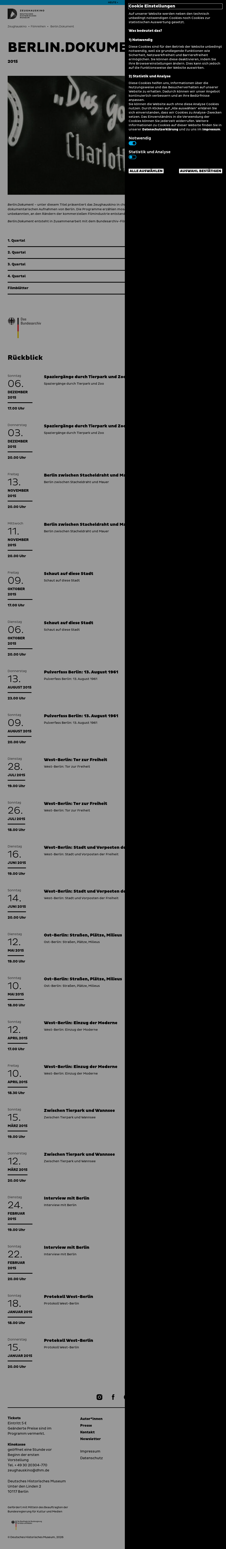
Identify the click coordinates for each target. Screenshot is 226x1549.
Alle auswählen (146, 171)
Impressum (211, 129)
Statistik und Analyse (149, 154)
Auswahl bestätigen (200, 171)
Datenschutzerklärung (160, 129)
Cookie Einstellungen (152, 6)
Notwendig (140, 140)
